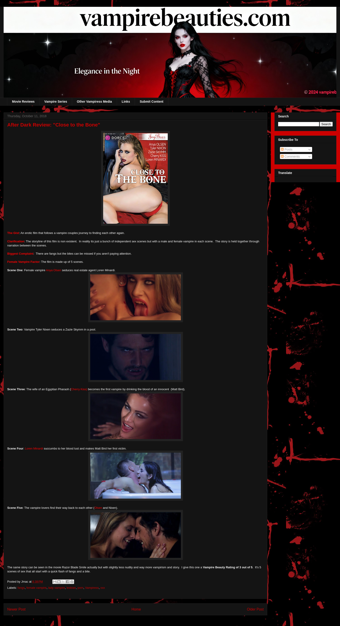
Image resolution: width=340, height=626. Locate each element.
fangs (21, 587)
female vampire (37, 587)
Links (126, 101)
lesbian (71, 587)
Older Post (255, 609)
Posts (286, 149)
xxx (102, 587)
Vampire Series (55, 101)
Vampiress (92, 587)
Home (136, 609)
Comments (290, 156)
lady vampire (56, 587)
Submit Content (151, 101)
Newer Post (16, 609)
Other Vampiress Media (94, 101)
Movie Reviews (23, 101)
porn (80, 587)
